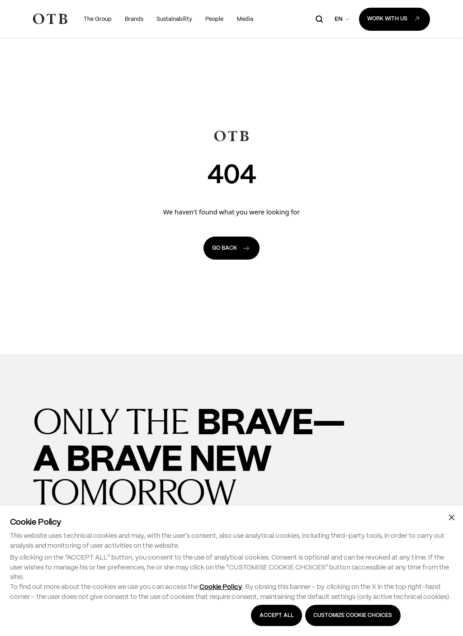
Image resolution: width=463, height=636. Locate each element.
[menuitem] (97, 19)
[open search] (319, 19)
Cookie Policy (220, 586)
